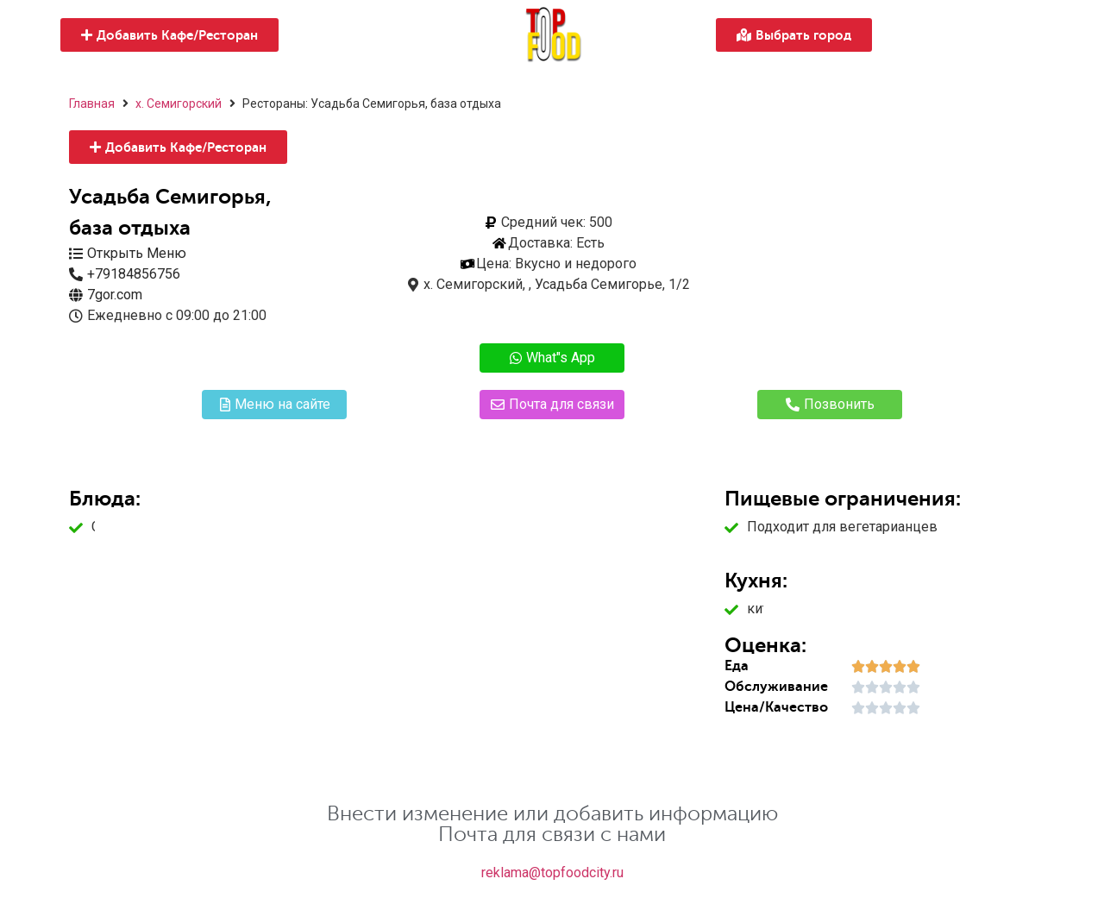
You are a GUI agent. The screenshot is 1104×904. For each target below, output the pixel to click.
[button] (169, 35)
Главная (92, 103)
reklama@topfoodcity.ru (552, 872)
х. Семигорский (178, 103)
